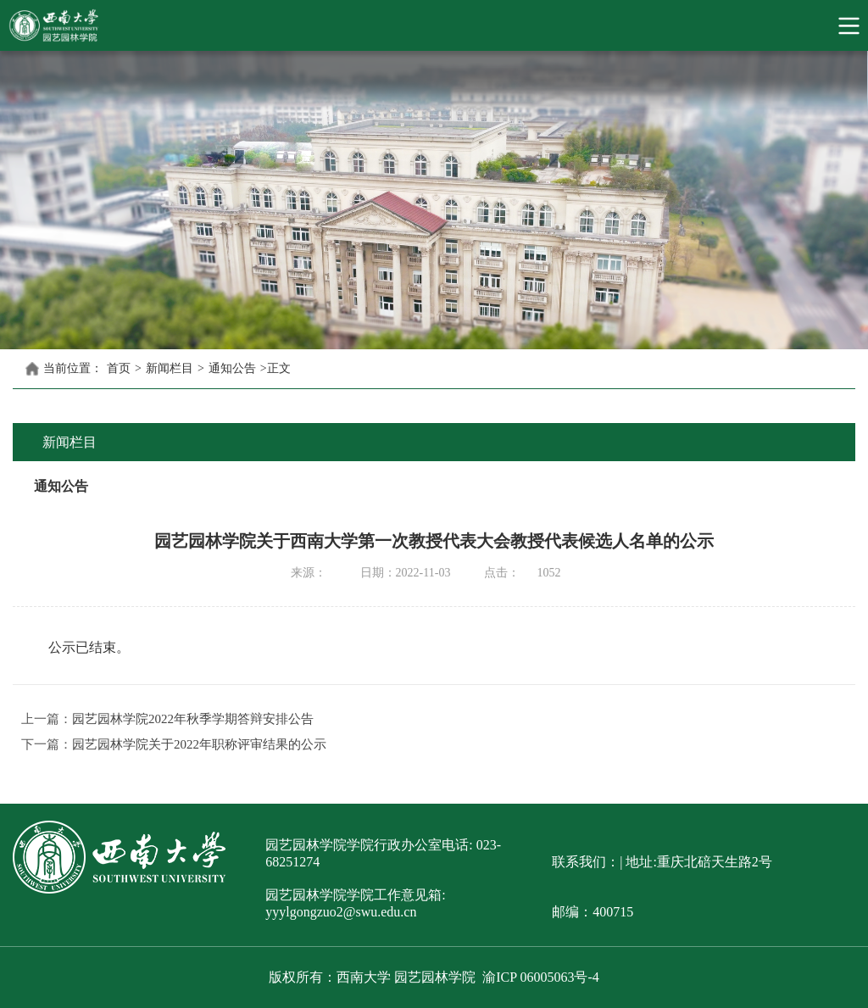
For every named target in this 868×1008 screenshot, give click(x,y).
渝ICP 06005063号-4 (540, 977)
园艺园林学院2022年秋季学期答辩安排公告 (193, 719)
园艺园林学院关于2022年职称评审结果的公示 (199, 744)
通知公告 (232, 368)
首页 (119, 368)
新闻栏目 (169, 368)
